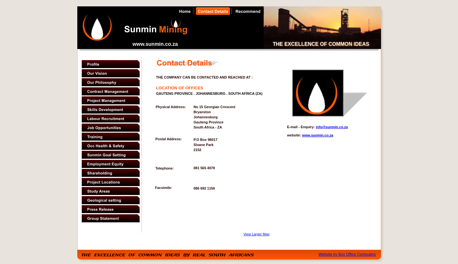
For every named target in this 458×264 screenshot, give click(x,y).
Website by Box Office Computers (347, 254)
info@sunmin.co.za (332, 127)
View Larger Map (257, 234)
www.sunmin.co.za (317, 135)
